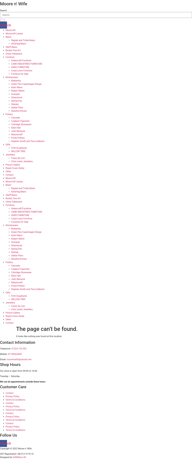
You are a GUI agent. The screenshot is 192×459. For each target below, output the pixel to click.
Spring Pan (16, 101)
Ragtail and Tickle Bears (23, 40)
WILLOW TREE (18, 151)
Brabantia (16, 80)
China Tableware (14, 53)
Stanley (14, 104)
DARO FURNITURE (20, 67)
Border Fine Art (13, 50)
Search (3, 10)
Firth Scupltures (19, 148)
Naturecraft (17, 134)
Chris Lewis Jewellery (22, 161)
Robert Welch (18, 90)
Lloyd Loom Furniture (21, 70)
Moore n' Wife (13, 3)
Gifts (8, 144)
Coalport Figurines (20, 121)
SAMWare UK (19, 457)
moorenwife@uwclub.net (19, 359)
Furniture (10, 57)
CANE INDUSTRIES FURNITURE (26, 64)
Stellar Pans (17, 107)
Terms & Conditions (15, 399)
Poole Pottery (18, 138)
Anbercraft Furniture (21, 60)
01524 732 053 (18, 348)
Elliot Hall (16, 127)
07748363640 (15, 354)
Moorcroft (11, 30)
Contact (9, 175)
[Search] (2, 20)
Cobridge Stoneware (21, 124)
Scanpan (15, 94)
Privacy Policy (12, 396)
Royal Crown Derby (15, 168)
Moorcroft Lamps (14, 33)
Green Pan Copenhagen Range (26, 84)
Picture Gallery (13, 164)
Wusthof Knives (19, 111)
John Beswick (18, 131)
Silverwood (16, 97)
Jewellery (10, 154)
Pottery (9, 114)
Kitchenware (12, 77)
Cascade (15, 117)
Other (8, 171)
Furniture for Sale (19, 74)
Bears (8, 37)
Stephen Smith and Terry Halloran (27, 141)
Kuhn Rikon (16, 87)
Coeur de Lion (18, 158)
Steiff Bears (11, 47)
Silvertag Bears (18, 43)
